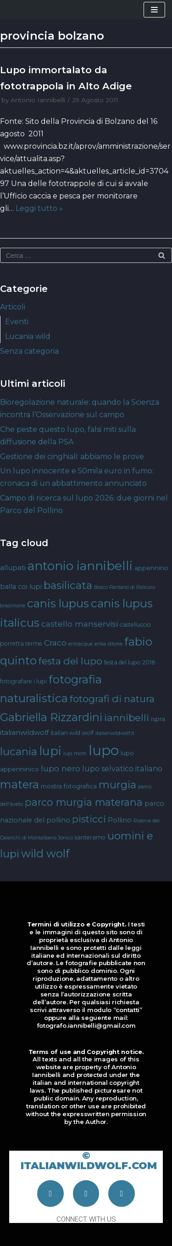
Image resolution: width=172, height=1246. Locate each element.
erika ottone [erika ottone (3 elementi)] (108, 644)
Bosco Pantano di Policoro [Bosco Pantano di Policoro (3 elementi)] (124, 587)
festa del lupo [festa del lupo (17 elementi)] (70, 661)
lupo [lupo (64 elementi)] (104, 750)
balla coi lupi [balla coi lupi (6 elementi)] (21, 586)
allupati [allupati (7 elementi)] (13, 567)
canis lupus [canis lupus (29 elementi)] (58, 603)
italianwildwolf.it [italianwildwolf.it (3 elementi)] (114, 733)
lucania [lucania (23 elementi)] (18, 751)
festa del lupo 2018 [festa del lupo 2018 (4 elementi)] (129, 662)
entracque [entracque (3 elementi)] (80, 644)
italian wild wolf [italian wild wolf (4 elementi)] (72, 732)
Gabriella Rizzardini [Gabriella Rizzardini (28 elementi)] (51, 717)
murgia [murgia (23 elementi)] (117, 784)
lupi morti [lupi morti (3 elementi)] (75, 754)
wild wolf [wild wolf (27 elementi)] (45, 853)
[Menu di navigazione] (154, 9)
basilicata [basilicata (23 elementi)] (68, 585)
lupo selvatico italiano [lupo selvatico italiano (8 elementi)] (122, 768)
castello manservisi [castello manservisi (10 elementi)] (79, 624)
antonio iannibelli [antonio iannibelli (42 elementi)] (80, 565)
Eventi (16, 321)
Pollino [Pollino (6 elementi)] (120, 820)
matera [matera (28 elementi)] (19, 784)
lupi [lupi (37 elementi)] (50, 751)
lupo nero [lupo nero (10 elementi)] (60, 768)
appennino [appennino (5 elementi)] (151, 567)
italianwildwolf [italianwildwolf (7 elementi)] (24, 732)
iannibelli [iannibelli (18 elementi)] (126, 717)
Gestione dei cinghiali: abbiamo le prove (72, 456)
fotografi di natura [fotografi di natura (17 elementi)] (112, 699)
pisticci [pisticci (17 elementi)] (89, 819)
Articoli (12, 307)
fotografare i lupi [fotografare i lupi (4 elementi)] (23, 681)
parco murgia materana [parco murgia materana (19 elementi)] (84, 802)
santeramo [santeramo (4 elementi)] (90, 837)
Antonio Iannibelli (38, 100)
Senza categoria (29, 351)
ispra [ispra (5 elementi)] (158, 718)
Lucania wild (27, 336)
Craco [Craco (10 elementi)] (55, 642)
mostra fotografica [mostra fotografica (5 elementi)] (69, 786)
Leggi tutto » (39, 208)
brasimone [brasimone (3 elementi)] (12, 606)
